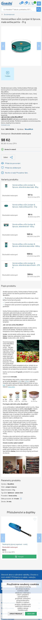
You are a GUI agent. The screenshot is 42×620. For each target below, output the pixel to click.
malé (19, 381)
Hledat (38, 9)
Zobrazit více (5, 125)
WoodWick (29, 129)
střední (27, 381)
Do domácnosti (9, 14)
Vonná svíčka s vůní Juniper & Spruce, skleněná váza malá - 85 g (25, 186)
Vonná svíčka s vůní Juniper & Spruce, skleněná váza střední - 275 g (26, 265)
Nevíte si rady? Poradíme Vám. (16, 173)
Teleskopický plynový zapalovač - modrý (14, 544)
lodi (4, 385)
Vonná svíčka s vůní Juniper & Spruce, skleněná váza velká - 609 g (26, 245)
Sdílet (5, 157)
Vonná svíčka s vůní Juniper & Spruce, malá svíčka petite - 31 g (24, 206)
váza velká (11, 387)
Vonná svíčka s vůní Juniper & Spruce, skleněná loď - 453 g (23, 225)
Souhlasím (30, 613)
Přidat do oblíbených (13, 168)
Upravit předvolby (16, 613)
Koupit (21, 556)
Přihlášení (29, 4)
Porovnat (21, 3)
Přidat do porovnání (12, 163)
